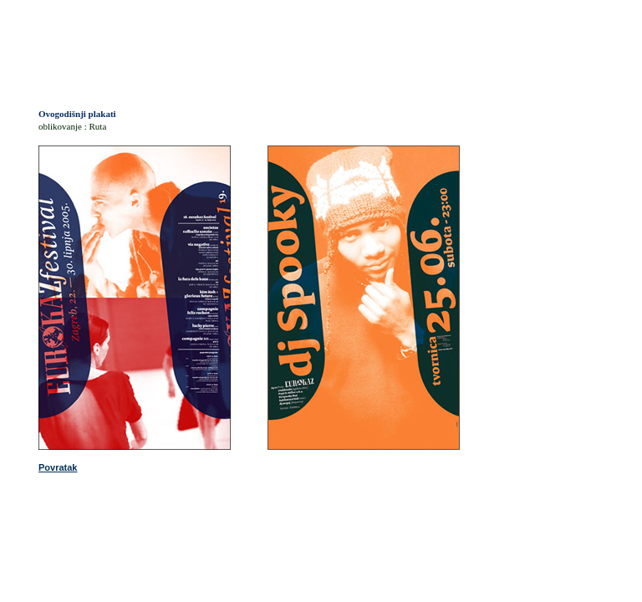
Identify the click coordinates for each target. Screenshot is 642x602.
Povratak (57, 467)
